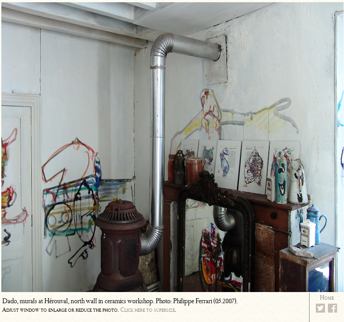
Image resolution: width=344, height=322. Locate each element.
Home (327, 297)
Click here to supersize (147, 309)
